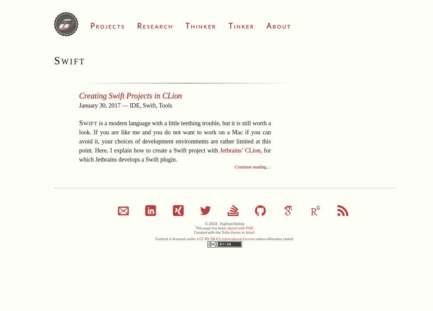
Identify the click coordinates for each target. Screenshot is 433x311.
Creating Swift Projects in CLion (130, 96)
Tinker (242, 25)
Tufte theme (231, 232)
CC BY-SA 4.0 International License (227, 239)
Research (155, 25)
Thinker (200, 25)
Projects (107, 25)
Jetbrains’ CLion (240, 150)
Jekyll (249, 232)
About (279, 25)
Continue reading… (253, 167)
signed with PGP (240, 228)
